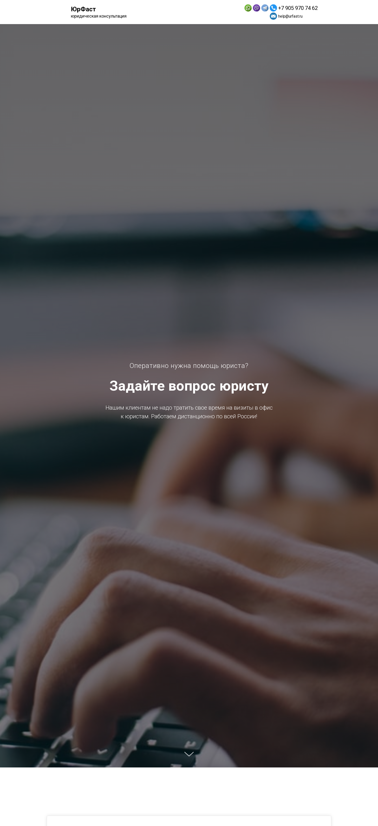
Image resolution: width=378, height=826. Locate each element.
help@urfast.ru (290, 16)
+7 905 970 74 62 (298, 8)
